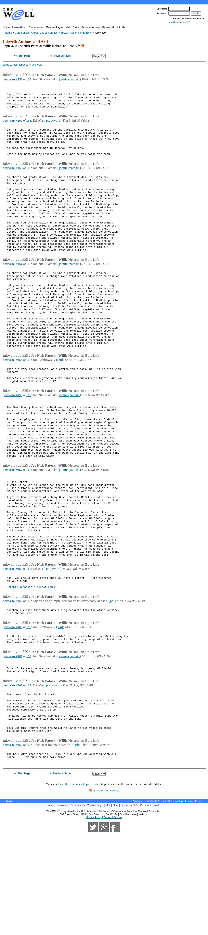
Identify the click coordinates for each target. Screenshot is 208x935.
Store (76, 27)
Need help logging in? (179, 22)
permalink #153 (12, 180)
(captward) (54, 126)
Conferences (36, 27)
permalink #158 (12, 647)
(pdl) (112, 683)
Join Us (120, 27)
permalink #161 (12, 743)
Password (108, 27)
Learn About (19, 27)
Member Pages (54, 27)
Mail (68, 27)
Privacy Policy (94, 919)
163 (28, 79)
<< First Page (22, 55)
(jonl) (60, 405)
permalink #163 (12, 844)
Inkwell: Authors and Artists (76, 32)
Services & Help (90, 27)
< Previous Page (60, 55)
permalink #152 (12, 126)
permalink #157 (12, 531)
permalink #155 (12, 404)
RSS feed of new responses (105, 892)
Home (6, 27)
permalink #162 (12, 776)
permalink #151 (12, 79)
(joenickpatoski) (69, 79)
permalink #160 (12, 711)
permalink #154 (12, 292)
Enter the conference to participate (78, 886)
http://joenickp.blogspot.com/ (31, 668)
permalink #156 (12, 444)
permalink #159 (12, 683)
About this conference (45, 32)
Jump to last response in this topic (22, 64)
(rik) (77, 844)
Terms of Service (112, 919)
